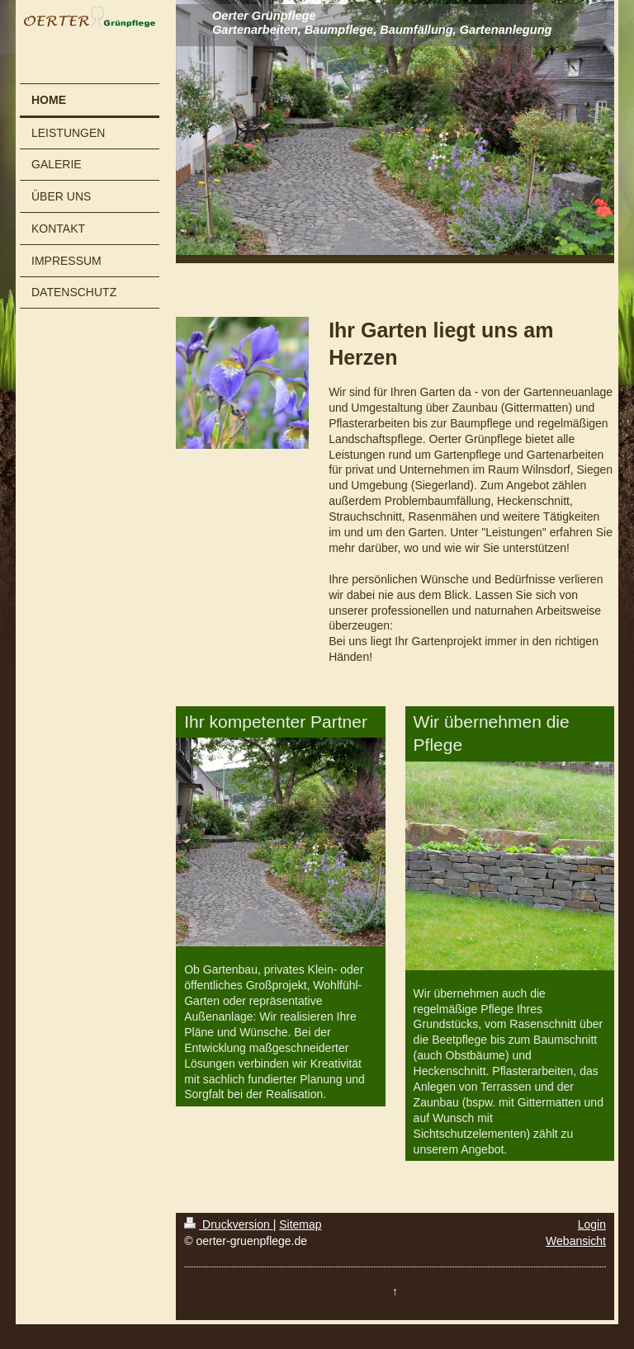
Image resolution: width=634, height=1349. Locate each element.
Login (592, 1224)
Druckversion (228, 1224)
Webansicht (576, 1241)
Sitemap (300, 1224)
